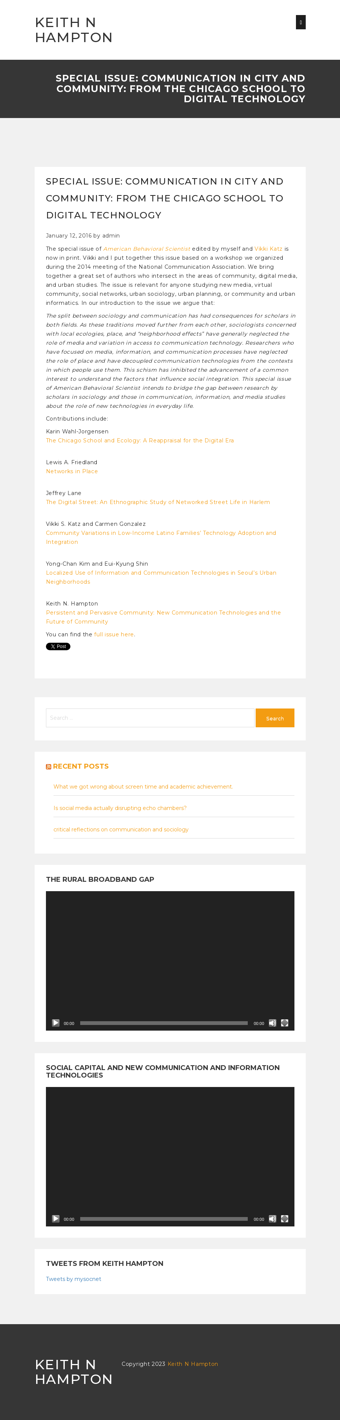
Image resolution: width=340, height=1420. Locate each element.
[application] (170, 961)
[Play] (55, 1023)
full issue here (114, 634)
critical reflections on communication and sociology (121, 829)
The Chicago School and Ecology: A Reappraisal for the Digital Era (140, 440)
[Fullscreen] (284, 1023)
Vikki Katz (269, 248)
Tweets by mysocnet (73, 1279)
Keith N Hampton (74, 29)
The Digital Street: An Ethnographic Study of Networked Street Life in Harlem (158, 502)
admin (111, 235)
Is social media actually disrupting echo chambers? (120, 808)
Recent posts (81, 766)
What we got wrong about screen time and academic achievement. (143, 786)
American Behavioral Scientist (146, 248)
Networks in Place (72, 471)
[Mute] (272, 1023)
